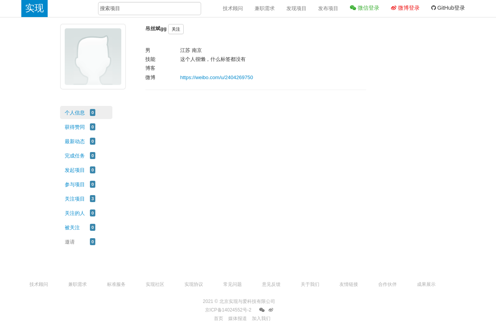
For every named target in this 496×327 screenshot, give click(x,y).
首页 (218, 318)
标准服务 (116, 284)
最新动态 (75, 141)
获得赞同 (75, 127)
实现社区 (155, 284)
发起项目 (75, 170)
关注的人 (75, 213)
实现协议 (193, 284)
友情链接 (348, 284)
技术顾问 (233, 8)
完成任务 (75, 156)
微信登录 (364, 8)
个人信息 (75, 113)
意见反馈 (271, 284)
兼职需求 (265, 8)
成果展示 (426, 284)
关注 (176, 29)
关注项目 (75, 199)
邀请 (70, 242)
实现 (34, 8)
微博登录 (405, 8)
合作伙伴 (387, 284)
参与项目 (75, 184)
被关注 (72, 227)
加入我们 (261, 318)
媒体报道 (237, 318)
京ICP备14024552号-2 (228, 310)
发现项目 (296, 8)
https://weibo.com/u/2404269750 (216, 77)
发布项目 (328, 8)
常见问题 (232, 284)
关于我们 (310, 284)
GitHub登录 (448, 8)
